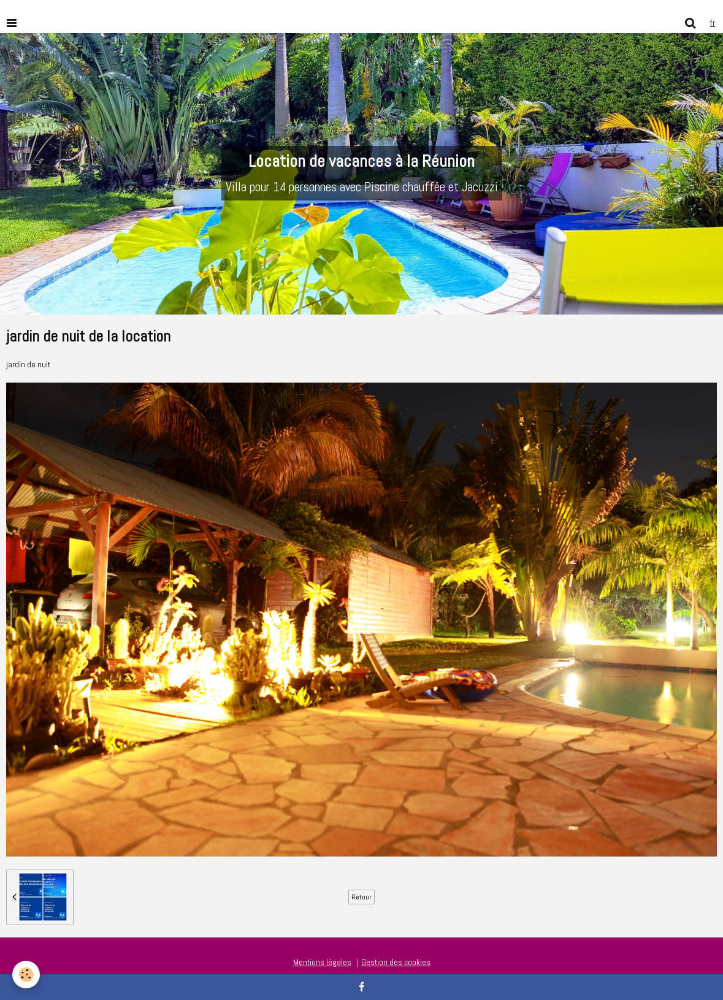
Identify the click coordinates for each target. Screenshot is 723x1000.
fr (712, 22)
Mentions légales (322, 962)
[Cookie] (26, 974)
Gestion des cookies (395, 962)
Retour (361, 897)
